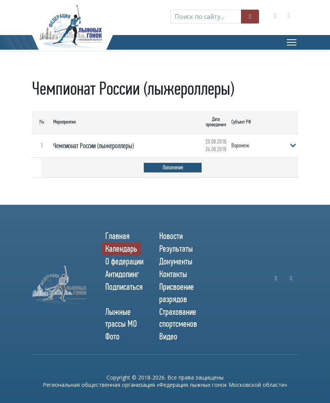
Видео (168, 336)
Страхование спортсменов (178, 317)
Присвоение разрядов (176, 292)
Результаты (176, 248)
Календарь (121, 248)
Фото (112, 336)
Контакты (173, 273)
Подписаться (124, 286)
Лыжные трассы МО (121, 317)
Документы (175, 261)
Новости (171, 235)
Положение (172, 167)
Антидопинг (122, 273)
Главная (117, 235)
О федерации (124, 261)
